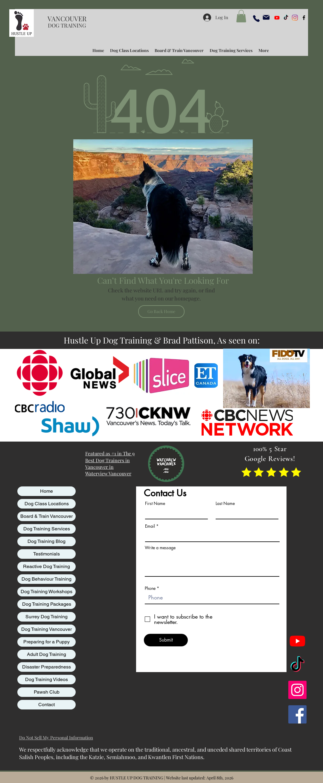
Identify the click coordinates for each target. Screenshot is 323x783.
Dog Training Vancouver (46, 629)
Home (46, 491)
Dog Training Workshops (46, 591)
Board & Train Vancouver (46, 516)
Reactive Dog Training (46, 566)
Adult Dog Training (46, 654)
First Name (155, 503)
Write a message (160, 548)
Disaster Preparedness (46, 667)
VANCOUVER (67, 18)
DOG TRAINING (67, 25)
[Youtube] (277, 18)
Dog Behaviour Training (46, 579)
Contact (46, 704)
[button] (241, 16)
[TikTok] (286, 18)
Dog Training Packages (46, 604)
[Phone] (256, 18)
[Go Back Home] (161, 311)
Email (150, 526)
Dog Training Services (46, 529)
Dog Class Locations (47, 503)
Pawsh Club (47, 692)
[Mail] (266, 17)
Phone (150, 588)
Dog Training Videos (46, 679)
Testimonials (46, 554)
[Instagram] (295, 18)
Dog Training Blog (46, 541)
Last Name (225, 503)
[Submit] (166, 640)
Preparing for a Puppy (46, 642)
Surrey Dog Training (46, 616)
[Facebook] (297, 714)
